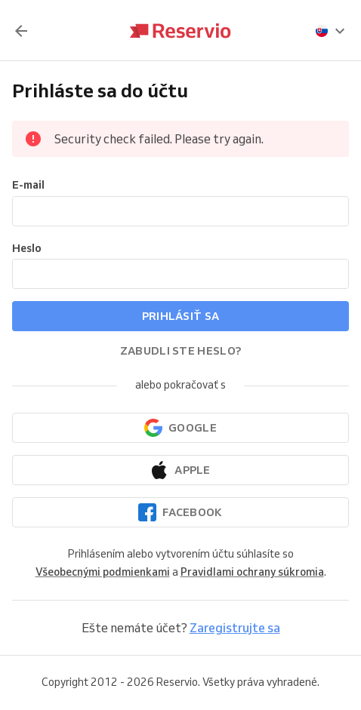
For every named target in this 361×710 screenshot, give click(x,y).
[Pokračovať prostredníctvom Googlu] (180, 428)
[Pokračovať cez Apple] (180, 470)
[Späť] (21, 31)
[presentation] (331, 31)
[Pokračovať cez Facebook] (180, 512)
